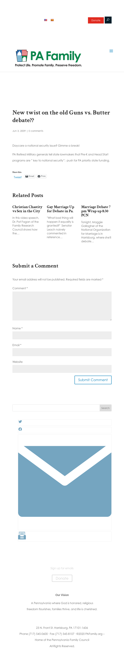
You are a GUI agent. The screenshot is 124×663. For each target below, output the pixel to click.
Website (17, 362)
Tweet (18, 176)
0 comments (36, 130)
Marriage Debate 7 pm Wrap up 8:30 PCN (96, 211)
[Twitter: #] (20, 422)
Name (17, 328)
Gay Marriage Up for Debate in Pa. (60, 208)
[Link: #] (64, 527)
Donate (95, 20)
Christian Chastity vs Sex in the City (27, 208)
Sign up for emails (69, 19)
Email (16, 345)
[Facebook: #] (20, 430)
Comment (20, 288)
